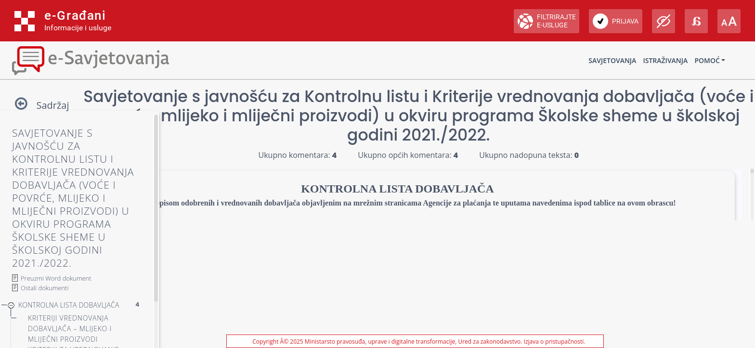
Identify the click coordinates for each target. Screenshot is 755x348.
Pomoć (706, 60)
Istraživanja (665, 60)
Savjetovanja (612, 60)
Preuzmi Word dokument (56, 278)
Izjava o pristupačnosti (554, 341)
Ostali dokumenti (44, 288)
